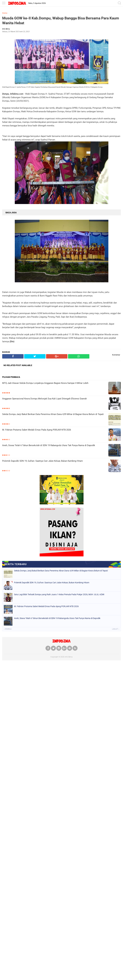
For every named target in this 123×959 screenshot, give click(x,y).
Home (4, 13)
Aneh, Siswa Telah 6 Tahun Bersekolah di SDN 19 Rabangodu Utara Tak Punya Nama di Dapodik (48, 445)
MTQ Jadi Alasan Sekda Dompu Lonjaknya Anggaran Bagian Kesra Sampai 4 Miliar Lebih (45, 383)
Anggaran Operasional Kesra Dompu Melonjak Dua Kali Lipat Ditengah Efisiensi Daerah (44, 398)
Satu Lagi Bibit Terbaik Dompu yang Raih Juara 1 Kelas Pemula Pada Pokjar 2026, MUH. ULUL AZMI (59, 594)
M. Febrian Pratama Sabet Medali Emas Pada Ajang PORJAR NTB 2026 (36, 429)
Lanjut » (115, 629)
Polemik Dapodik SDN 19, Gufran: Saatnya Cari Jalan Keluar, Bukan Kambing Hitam (42, 461)
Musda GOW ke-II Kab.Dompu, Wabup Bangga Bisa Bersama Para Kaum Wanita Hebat (60, 20)
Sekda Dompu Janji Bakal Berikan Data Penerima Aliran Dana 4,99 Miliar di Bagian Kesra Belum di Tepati (53, 414)
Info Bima (69, 657)
